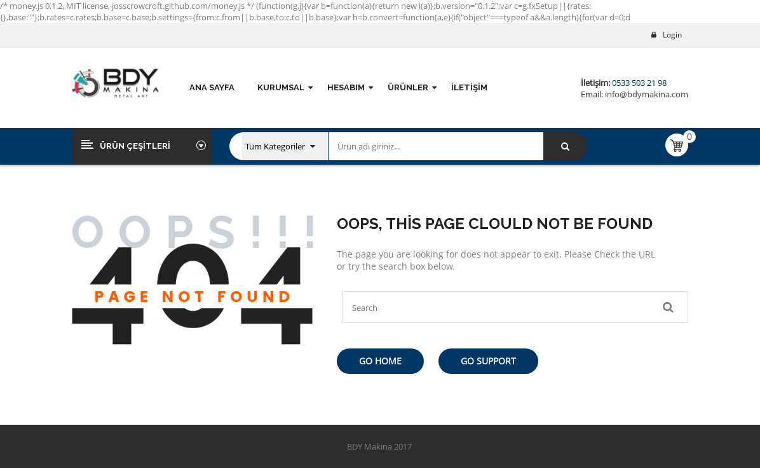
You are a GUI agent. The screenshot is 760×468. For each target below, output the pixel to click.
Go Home (380, 361)
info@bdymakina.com (645, 94)
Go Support (488, 361)
